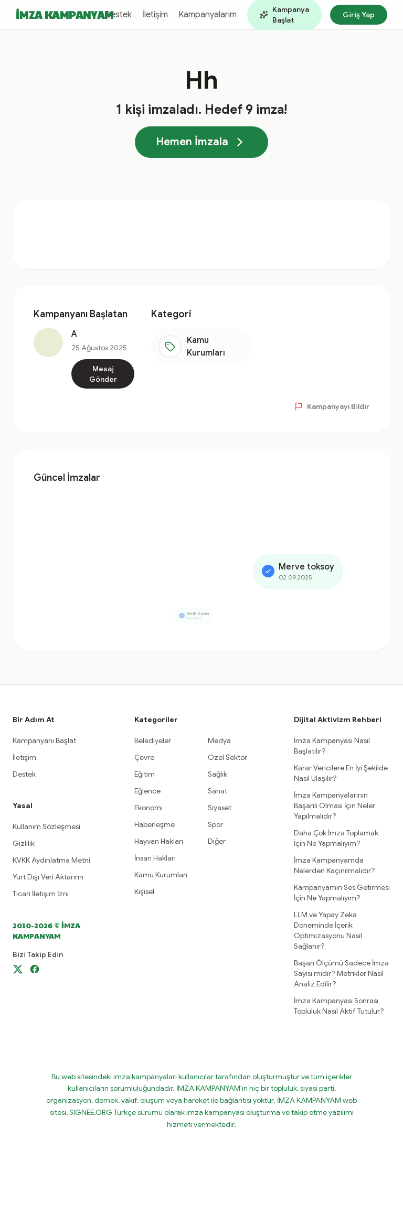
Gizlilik (24, 843)
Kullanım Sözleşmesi (46, 826)
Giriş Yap (359, 14)
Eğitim (144, 774)
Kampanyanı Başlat (44, 740)
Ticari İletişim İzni (41, 893)
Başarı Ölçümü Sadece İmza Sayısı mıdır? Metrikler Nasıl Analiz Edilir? (341, 973)
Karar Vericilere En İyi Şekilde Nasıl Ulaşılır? (341, 773)
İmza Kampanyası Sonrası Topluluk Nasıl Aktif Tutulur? (339, 1006)
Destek (118, 14)
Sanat (217, 791)
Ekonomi (148, 807)
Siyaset (219, 807)
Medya (219, 740)
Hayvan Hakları (158, 841)
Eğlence (147, 791)
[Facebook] (34, 969)
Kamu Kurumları (160, 874)
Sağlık (217, 774)
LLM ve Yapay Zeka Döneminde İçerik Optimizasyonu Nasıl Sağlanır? (328, 930)
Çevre (144, 757)
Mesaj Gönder (103, 374)
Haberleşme (154, 824)
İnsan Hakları (155, 858)
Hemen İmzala (201, 142)
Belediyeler (152, 740)
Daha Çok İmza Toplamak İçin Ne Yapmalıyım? (336, 838)
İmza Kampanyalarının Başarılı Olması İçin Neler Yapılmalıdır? (334, 805)
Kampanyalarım (207, 14)
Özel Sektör (227, 757)
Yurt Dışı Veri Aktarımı (48, 877)
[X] (18, 969)
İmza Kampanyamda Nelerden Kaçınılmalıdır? (334, 865)
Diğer (217, 841)
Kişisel (144, 891)
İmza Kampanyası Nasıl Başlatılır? (332, 746)
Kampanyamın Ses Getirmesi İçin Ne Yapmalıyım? (342, 893)
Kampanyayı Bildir (331, 406)
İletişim (155, 14)
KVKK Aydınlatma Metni (51, 860)
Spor (215, 824)
